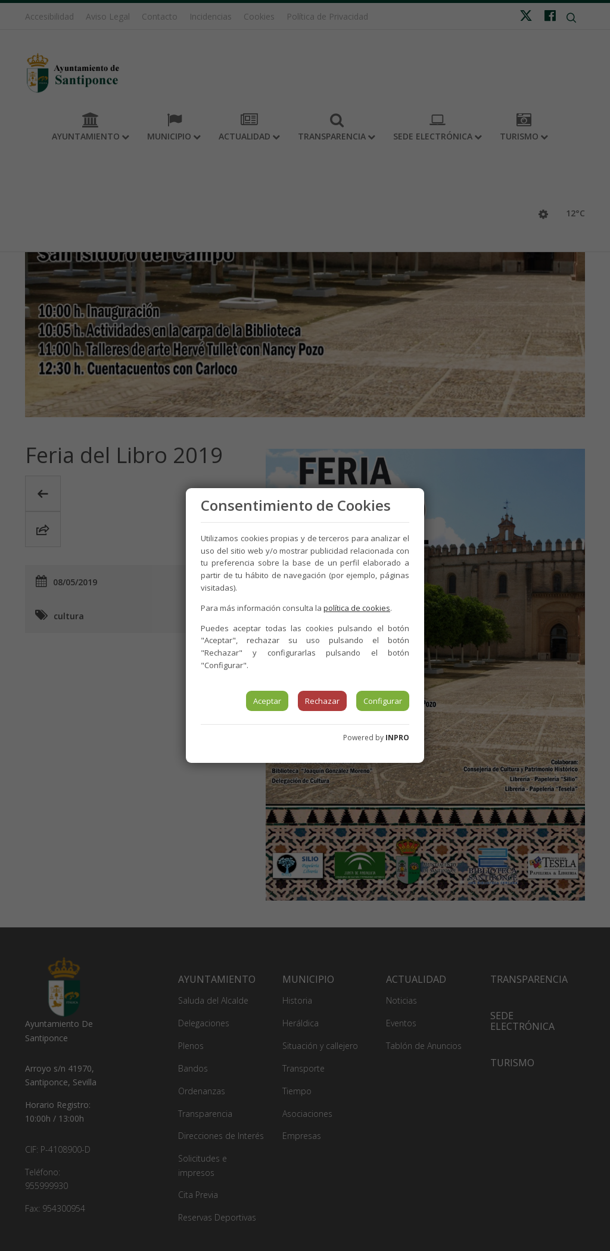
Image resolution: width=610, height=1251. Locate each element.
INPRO (397, 737)
